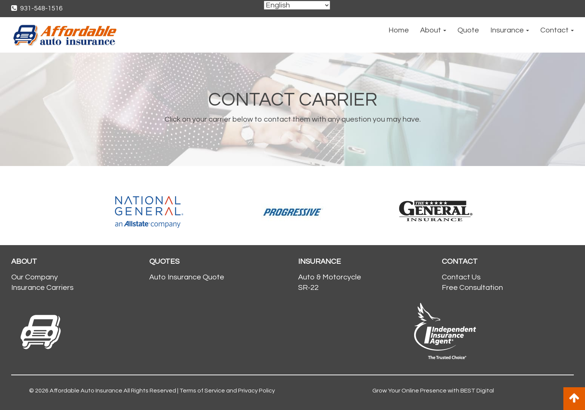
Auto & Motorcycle (329, 277)
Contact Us (461, 277)
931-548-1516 (37, 8)
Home (398, 30)
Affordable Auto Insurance (86, 391)
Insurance (509, 30)
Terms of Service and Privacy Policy (227, 391)
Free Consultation (472, 287)
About (433, 30)
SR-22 (308, 287)
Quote (468, 30)
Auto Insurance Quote (186, 277)
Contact (557, 30)
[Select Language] (297, 5)
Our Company (34, 277)
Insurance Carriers (42, 287)
